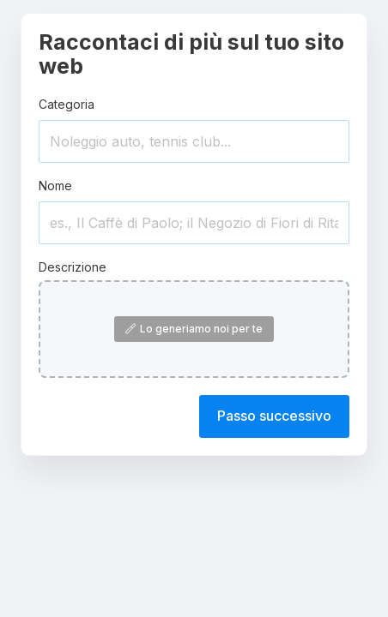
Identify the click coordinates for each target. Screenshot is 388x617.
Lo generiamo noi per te (194, 328)
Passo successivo (274, 415)
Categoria (66, 104)
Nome (55, 185)
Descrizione (72, 267)
